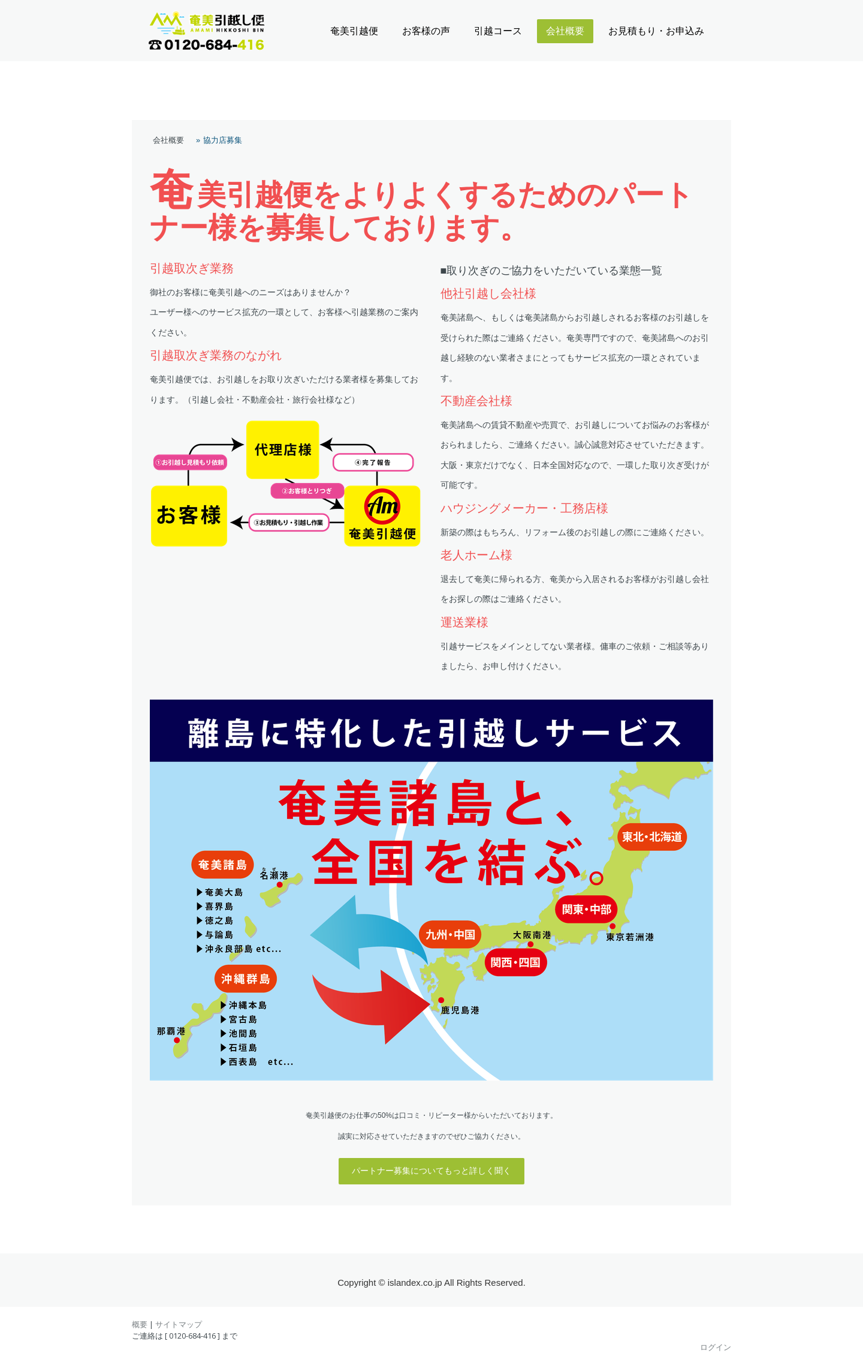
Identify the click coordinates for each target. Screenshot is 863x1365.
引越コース (498, 31)
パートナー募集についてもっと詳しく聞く (431, 1170)
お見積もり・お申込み (656, 31)
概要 (139, 1324)
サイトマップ (178, 1324)
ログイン (715, 1347)
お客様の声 (426, 31)
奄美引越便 (354, 31)
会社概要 (565, 31)
